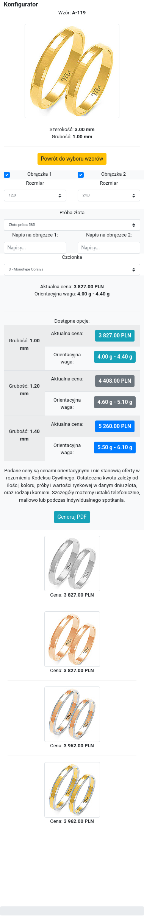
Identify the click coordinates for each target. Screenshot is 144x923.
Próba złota (72, 212)
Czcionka (72, 257)
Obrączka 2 (113, 174)
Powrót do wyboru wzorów (72, 159)
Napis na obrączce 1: (35, 235)
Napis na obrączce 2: (109, 235)
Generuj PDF (71, 517)
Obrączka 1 (39, 174)
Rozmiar (35, 183)
